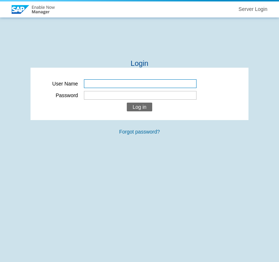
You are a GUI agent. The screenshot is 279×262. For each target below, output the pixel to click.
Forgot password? (139, 132)
